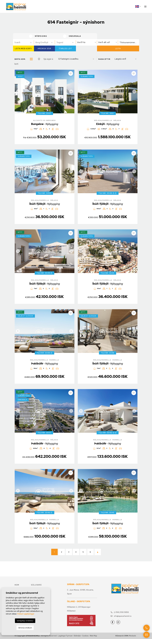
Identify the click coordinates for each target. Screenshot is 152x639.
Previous (17, 91)
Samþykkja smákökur (25, 620)
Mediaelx (132, 636)
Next (71, 91)
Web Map (93, 636)
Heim (17, 585)
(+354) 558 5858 (120, 612)
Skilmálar (77, 636)
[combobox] (23, 42)
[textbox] (24, 42)
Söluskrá (36, 585)
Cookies (85, 636)
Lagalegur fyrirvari (65, 636)
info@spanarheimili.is (121, 616)
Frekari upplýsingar (25, 614)
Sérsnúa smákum (25, 628)
